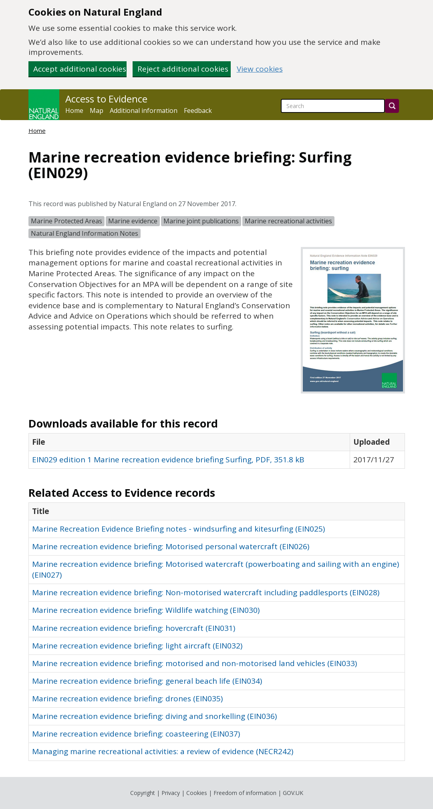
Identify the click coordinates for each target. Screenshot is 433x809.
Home (74, 110)
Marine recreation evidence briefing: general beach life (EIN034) (147, 681)
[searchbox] (333, 106)
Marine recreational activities (288, 221)
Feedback (198, 110)
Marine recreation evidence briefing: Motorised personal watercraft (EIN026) (170, 546)
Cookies (196, 793)
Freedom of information (244, 793)
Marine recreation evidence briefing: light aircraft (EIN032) (137, 645)
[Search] (392, 106)
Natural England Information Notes (84, 233)
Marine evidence (132, 221)
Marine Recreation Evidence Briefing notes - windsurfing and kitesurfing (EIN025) (178, 529)
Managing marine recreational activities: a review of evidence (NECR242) (162, 751)
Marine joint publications (201, 221)
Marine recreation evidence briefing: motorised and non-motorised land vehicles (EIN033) (194, 663)
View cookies (260, 69)
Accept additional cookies (79, 69)
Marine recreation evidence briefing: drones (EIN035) (127, 698)
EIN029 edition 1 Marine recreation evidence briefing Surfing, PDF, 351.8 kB (168, 459)
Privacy (170, 793)
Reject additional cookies (182, 69)
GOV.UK (293, 793)
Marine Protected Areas (66, 221)
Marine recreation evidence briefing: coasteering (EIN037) (136, 734)
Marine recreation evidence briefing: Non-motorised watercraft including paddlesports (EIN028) (205, 592)
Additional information (143, 110)
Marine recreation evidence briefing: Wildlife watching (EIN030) (146, 610)
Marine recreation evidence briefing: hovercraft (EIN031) (133, 628)
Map (96, 110)
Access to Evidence (106, 99)
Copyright (142, 793)
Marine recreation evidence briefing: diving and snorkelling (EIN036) (154, 716)
